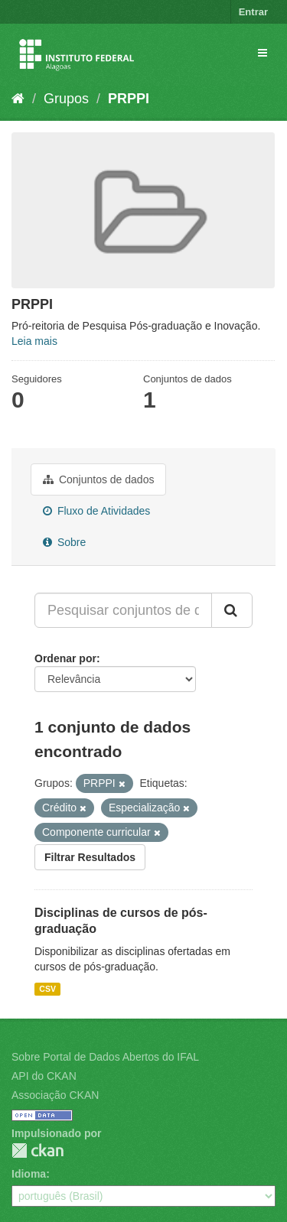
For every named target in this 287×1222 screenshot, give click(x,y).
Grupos (66, 98)
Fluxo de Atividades (96, 511)
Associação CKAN (55, 1095)
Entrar (253, 12)
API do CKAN (44, 1076)
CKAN (37, 1150)
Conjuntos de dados (98, 479)
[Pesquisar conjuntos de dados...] (123, 610)
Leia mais (34, 341)
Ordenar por (65, 658)
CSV (47, 988)
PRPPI (128, 98)
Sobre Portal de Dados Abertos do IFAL (105, 1057)
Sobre (64, 542)
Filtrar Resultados (89, 857)
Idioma (28, 1174)
